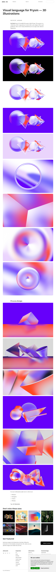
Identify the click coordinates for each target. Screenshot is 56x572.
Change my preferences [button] (45, 568)
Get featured (40, 1)
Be (3, 553)
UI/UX (17, 565)
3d (13, 504)
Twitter (14, 498)
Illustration (18, 560)
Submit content (47, 543)
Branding (17, 555)
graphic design (18, 559)
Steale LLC (8, 570)
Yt (7, 553)
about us (30, 552)
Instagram (14, 496)
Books (17, 554)
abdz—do (5, 2)
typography (18, 564)
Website (14, 500)
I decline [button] (37, 568)
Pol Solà (12, 23)
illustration (17, 504)
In (5, 553)
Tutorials (17, 562)
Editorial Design (18, 557)
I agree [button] (33, 568)
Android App (43, 552)
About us (27, 1)
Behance (14, 494)
